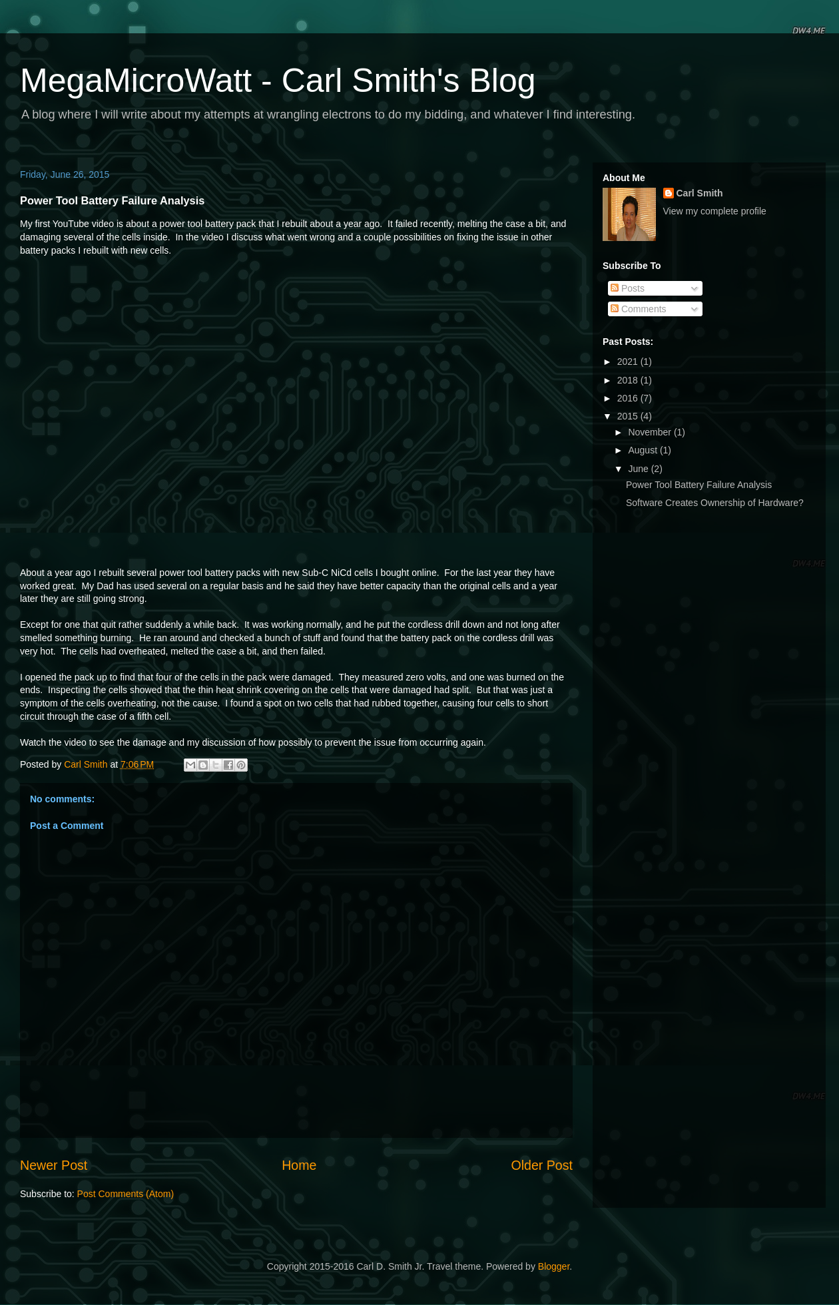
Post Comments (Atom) (125, 1193)
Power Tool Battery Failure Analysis (699, 484)
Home (299, 1165)
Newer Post (53, 1165)
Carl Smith (700, 193)
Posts (628, 288)
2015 (629, 416)
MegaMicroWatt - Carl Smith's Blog (278, 80)
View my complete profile (714, 211)
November (650, 432)
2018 (629, 380)
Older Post (542, 1165)
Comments (639, 309)
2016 (629, 398)
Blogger (553, 1266)
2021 (629, 361)
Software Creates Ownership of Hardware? (715, 502)
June (639, 468)
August (643, 450)
